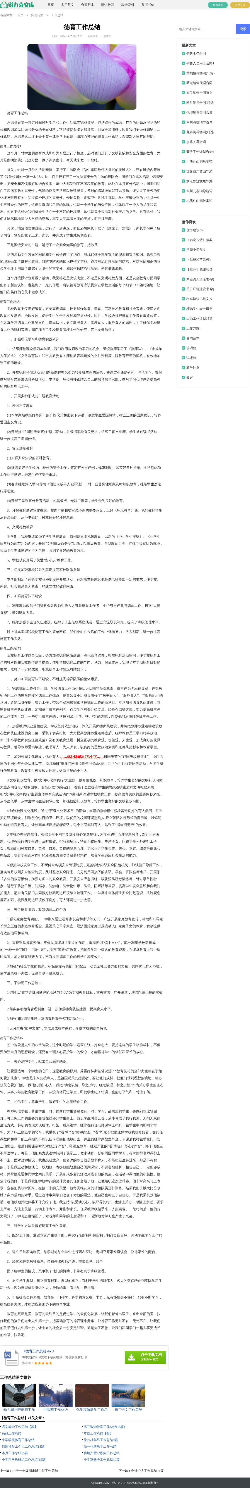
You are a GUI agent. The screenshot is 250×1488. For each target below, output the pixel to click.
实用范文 (67, 5)
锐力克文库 (118, 1482)
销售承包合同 (196, 53)
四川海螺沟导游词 (199, 122)
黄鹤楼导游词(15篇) (200, 73)
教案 (189, 377)
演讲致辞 (107, 5)
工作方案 (192, 328)
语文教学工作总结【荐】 (20, 1427)
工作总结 (57, 15)
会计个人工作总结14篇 (147, 1470)
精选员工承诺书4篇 (200, 279)
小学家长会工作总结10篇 (102, 1459)
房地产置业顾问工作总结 (102, 1453)
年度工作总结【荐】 (98, 1433)
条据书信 (147, 5)
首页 (51, 5)
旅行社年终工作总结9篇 (101, 1440)
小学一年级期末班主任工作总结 (35, 1470)
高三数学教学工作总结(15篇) (104, 1427)
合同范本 (87, 5)
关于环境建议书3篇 (200, 289)
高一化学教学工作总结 (100, 1446)
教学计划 (192, 367)
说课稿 (191, 358)
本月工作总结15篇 (15, 1453)
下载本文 (106, 36)
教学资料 (127, 5)
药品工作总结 (11, 1433)
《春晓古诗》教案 (199, 240)
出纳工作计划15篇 (199, 318)
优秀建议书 (194, 230)
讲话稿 (191, 348)
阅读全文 (92, 36)
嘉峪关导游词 (196, 142)
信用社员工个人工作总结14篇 (23, 1446)
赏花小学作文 (196, 250)
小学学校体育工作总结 (18, 1440)
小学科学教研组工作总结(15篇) (24, 1459)
